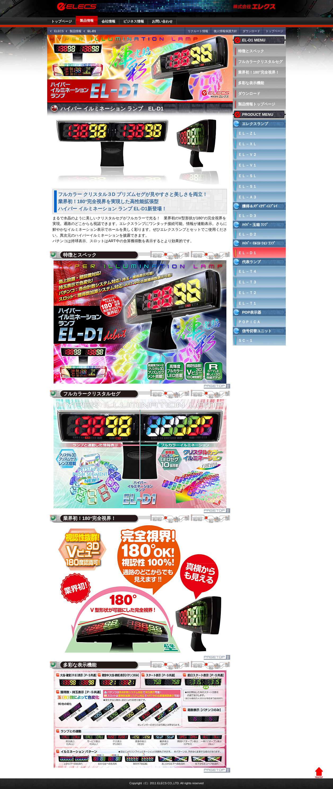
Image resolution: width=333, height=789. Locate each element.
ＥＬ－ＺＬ (247, 133)
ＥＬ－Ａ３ (247, 197)
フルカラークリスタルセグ (260, 61)
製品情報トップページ (256, 104)
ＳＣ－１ (245, 340)
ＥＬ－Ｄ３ (247, 216)
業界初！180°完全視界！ (258, 72)
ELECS (59, 31)
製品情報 (87, 21)
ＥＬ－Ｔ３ (247, 282)
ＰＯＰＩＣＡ (249, 322)
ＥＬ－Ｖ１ (247, 165)
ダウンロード (251, 31)
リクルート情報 (198, 31)
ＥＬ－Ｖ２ (247, 154)
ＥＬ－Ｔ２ (247, 293)
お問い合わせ (162, 21)
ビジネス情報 (133, 21)
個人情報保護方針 (225, 31)
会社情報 (108, 21)
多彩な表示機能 (251, 83)
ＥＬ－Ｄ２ (247, 234)
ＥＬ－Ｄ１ (247, 253)
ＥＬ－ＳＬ (247, 176)
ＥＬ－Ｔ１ (247, 303)
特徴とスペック (251, 51)
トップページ (61, 21)
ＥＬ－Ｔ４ (247, 271)
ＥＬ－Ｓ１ (247, 186)
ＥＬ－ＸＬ (247, 144)
